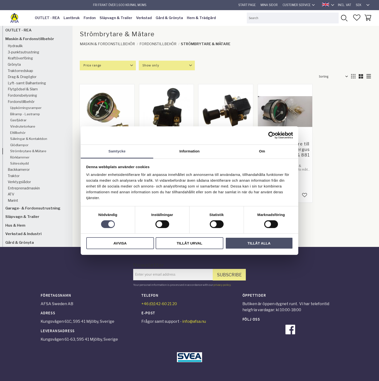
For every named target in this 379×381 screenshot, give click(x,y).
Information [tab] (189, 151)
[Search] (344, 18)
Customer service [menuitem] (297, 5)
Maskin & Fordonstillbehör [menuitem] (29, 38)
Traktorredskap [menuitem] (20, 71)
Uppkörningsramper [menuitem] (26, 108)
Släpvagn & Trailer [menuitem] (116, 18)
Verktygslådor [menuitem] (19, 182)
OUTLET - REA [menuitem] (47, 18)
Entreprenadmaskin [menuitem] (24, 188)
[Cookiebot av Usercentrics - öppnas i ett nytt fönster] (272, 135)
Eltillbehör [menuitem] (18, 133)
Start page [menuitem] (247, 5)
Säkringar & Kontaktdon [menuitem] (28, 139)
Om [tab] (262, 151)
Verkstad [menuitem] (144, 18)
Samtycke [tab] (117, 151)
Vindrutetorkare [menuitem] (22, 126)
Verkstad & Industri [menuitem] (23, 233)
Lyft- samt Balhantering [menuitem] (27, 83)
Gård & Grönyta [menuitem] (169, 18)
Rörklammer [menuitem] (19, 157)
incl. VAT (344, 5)
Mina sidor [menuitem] (269, 5)
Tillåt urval (189, 243)
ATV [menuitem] (11, 194)
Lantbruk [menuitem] (72, 18)
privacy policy (222, 285)
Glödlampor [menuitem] (19, 145)
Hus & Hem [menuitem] (15, 225)
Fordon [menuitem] (90, 18)
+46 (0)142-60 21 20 (159, 304)
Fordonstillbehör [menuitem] (21, 102)
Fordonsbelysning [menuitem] (22, 95)
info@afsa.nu (194, 321)
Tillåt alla (259, 243)
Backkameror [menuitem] (19, 169)
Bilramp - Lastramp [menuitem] (25, 114)
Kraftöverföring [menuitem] (20, 58)
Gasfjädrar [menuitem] (18, 120)
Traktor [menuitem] (14, 176)
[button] (356, 17)
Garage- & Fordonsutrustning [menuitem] (32, 208)
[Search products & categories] (293, 18)
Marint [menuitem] (13, 200)
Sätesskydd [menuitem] (19, 163)
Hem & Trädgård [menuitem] (201, 18)
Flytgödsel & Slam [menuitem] (23, 89)
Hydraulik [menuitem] (15, 46)
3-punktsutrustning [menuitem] (23, 52)
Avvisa (120, 243)
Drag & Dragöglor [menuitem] (22, 77)
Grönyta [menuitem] (14, 64)
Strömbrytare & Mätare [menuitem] (28, 151)
